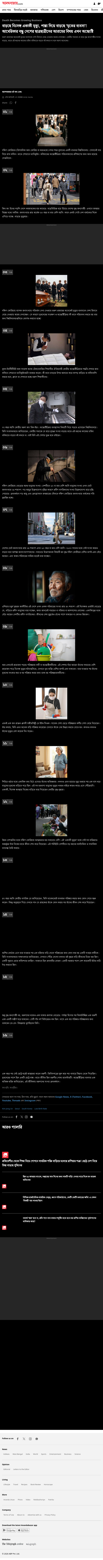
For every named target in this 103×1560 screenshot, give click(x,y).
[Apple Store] (23, 1530)
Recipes (24, 1484)
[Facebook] (16, 1117)
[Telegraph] (13, 1544)
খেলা (86, 10)
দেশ (53, 10)
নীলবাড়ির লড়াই (20, 10)
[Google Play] (9, 1530)
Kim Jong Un (7, 1108)
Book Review (36, 1484)
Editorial (6, 1469)
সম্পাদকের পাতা (74, 10)
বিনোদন (94, 10)
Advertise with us (35, 1515)
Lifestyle (6, 1484)
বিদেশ (61, 10)
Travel (15, 1484)
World (35, 1454)
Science (78, 1454)
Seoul (17, 1108)
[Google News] (32, 1117)
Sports (43, 1454)
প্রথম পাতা (6, 10)
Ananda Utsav (9, 1499)
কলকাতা (33, 10)
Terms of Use (8, 1515)
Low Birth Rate (40, 1108)
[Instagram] (27, 1117)
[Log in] (94, 3)
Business (67, 1454)
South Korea (27, 1108)
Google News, (62, 1096)
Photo (20, 1499)
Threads (16, 1100)
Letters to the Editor (21, 1469)
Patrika (51, 1499)
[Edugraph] (30, 1544)
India (28, 1454)
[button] (11, 102)
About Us (20, 1515)
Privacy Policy (50, 1515)
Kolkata (6, 1454)
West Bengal (18, 1454)
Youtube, (6, 1100)
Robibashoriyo (39, 1499)
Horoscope (48, 1484)
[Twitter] (22, 1117)
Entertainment (55, 1454)
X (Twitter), (76, 1096)
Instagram (30, 1100)
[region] (51, 68)
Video (28, 1499)
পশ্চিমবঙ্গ (44, 10)
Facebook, (87, 1096)
